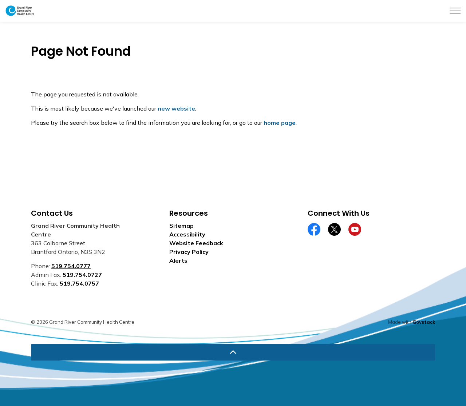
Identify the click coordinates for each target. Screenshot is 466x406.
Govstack (423, 322)
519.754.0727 (82, 274)
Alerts (178, 260)
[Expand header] (455, 11)
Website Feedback (196, 243)
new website (176, 108)
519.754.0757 (79, 283)
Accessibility (187, 234)
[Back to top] (233, 352)
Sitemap (181, 225)
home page (280, 122)
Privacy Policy (189, 251)
